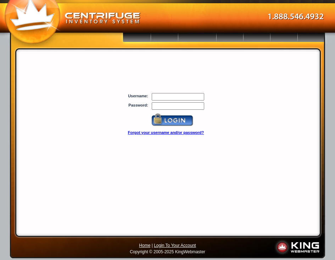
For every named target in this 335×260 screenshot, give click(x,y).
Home (144, 245)
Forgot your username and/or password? (166, 132)
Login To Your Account (175, 245)
